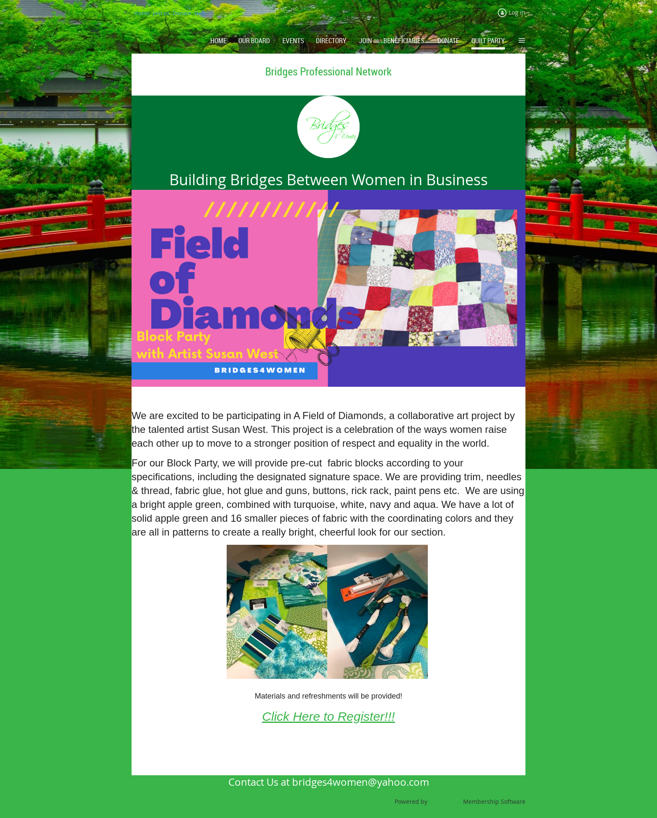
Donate (182, 13)
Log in (517, 12)
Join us (161, 13)
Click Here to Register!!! (328, 716)
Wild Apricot (445, 801)
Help (200, 13)
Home (142, 13)
